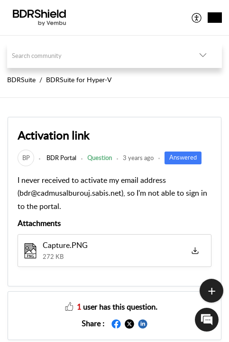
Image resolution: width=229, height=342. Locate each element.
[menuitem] (197, 17)
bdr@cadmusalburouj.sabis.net (70, 193)
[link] (26, 157)
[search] (95, 55)
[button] (197, 17)
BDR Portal (60, 157)
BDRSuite (21, 79)
